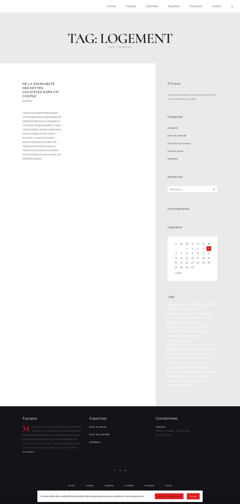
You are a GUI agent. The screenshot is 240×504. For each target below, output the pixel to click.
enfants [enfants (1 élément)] (172, 335)
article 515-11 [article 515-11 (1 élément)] (191, 308)
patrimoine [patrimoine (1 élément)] (204, 366)
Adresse (160, 426)
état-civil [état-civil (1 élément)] (185, 384)
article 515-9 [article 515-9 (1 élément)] (175, 308)
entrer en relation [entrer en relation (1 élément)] (178, 339)
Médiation (173, 158)
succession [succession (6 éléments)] (201, 375)
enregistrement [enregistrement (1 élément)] (188, 335)
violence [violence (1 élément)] (173, 384)
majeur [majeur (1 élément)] (194, 357)
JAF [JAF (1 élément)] (200, 353)
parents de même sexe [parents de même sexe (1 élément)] (181, 366)
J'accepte (193, 496)
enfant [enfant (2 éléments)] (206, 330)
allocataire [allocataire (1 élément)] (199, 303)
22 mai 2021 (51, 101)
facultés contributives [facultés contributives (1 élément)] (181, 344)
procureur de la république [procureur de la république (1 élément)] (184, 371)
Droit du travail (175, 150)
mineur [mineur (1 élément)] (204, 357)
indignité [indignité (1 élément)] (173, 353)
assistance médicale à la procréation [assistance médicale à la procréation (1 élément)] (189, 312)
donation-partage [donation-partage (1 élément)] (178, 326)
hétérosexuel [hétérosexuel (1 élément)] (204, 348)
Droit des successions (179, 143)
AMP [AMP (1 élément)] (210, 303)
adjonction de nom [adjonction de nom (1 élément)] (179, 303)
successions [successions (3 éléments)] (175, 380)
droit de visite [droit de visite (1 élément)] (176, 330)
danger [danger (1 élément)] (196, 321)
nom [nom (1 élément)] (170, 362)
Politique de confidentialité (169, 496)
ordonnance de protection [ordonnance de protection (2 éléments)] (191, 362)
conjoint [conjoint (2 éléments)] (173, 321)
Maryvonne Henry (31, 107)
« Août (178, 272)
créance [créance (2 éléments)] (185, 321)
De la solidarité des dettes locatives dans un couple (41, 90)
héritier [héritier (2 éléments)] (189, 348)
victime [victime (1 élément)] (201, 380)
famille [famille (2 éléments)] (200, 344)
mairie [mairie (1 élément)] (183, 357)
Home (111, 46)
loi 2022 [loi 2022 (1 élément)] (172, 357)
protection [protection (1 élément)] (208, 371)
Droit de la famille (177, 135)
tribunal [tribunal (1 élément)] (189, 380)
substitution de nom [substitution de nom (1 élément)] (180, 375)
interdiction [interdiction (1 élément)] (188, 353)
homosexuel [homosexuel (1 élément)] (175, 348)
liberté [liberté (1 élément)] (208, 353)
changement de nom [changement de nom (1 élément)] (197, 317)
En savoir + (28, 451)
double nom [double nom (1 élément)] (198, 326)
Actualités (27, 101)
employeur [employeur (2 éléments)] (193, 330)
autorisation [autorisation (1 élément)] (175, 317)
